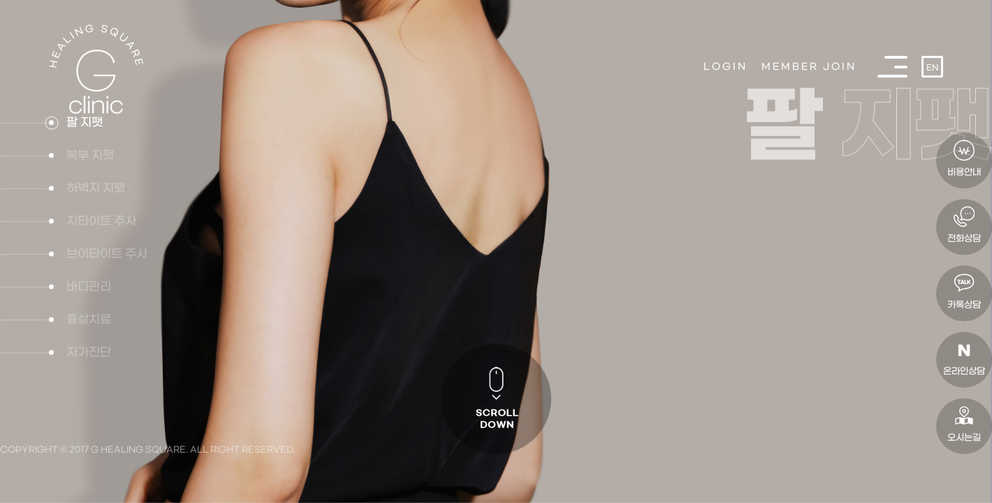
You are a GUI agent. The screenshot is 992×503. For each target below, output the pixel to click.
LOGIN (725, 66)
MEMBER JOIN (808, 66)
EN (932, 68)
